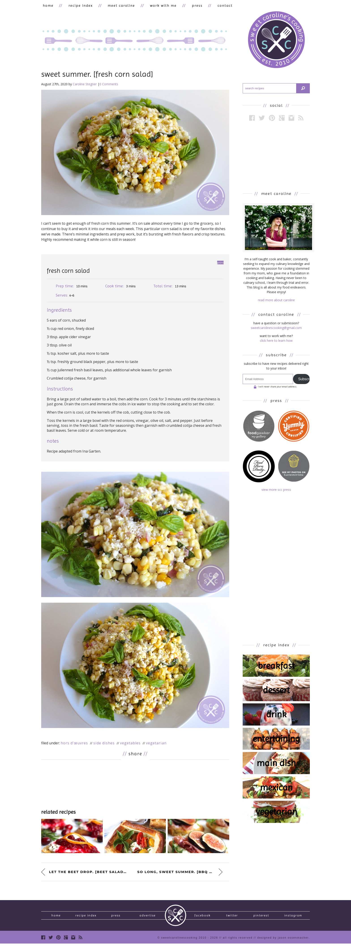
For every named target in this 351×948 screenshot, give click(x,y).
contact (208, 6)
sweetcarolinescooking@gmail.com (276, 329)
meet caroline (114, 6)
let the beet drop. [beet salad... (87, 873)
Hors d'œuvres (74, 744)
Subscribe (304, 380)
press (183, 6)
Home (56, 918)
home (46, 6)
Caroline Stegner (85, 85)
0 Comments (108, 85)
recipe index (76, 6)
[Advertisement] (135, 785)
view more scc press (276, 491)
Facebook (202, 918)
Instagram (293, 918)
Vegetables (130, 744)
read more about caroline (276, 301)
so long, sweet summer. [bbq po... (178, 873)
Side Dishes (104, 744)
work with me (153, 6)
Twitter (232, 918)
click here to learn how (276, 341)
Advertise (147, 918)
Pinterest (261, 918)
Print (220, 263)
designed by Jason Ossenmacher (282, 942)
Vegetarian (156, 744)
